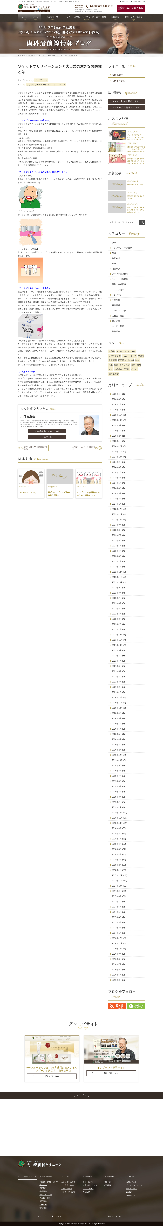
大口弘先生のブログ (69, 1182)
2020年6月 (117, 729)
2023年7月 (117, 535)
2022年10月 (117, 582)
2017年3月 (117, 922)
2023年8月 (117, 530)
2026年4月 (117, 394)
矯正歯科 (43, 1201)
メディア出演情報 (120, 274)
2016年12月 (117, 938)
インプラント (41, 80)
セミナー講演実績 (68, 1192)
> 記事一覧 (47, 437)
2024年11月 (117, 451)
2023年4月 (117, 551)
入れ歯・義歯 (118, 316)
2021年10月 (117, 645)
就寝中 (112, 351)
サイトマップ (124, 1)
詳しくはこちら (52, 1076)
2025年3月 (117, 431)
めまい (134, 369)
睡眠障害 (113, 360)
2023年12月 (117, 509)
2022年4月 (117, 614)
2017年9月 (117, 891)
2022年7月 (117, 598)
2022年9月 (117, 588)
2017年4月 (117, 917)
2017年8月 (117, 896)
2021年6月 (117, 666)
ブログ (66, 1176)
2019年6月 (117, 781)
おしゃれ (132, 351)
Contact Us (130, 1195)
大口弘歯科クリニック (28, 1177)
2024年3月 (117, 493)
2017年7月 (117, 901)
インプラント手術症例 (122, 248)
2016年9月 (117, 954)
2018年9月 (117, 828)
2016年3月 (117, 980)
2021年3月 (117, 682)
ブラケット (121, 351)
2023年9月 (117, 525)
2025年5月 (117, 425)
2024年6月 (117, 478)
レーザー (43, 1205)
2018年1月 (117, 870)
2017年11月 (117, 881)
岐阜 (114, 242)
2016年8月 (117, 959)
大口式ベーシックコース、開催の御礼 (83, 448)
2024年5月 (117, 483)
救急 (133, 365)
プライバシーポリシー (138, 1)
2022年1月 (117, 629)
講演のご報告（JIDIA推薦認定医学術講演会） (35, 448)
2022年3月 (117, 619)
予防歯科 (116, 300)
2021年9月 (117, 650)
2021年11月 (117, 640)
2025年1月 (117, 441)
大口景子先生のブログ (70, 1185)
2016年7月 (117, 964)
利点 (137, 360)
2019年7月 (117, 776)
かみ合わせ (125, 365)
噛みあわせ (114, 374)
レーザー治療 (118, 326)
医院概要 (88, 1176)
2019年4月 (117, 792)
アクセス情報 (88, 1182)
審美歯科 (116, 305)
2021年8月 (117, 656)
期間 (139, 365)
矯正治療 (116, 321)
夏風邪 (141, 356)
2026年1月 (117, 410)
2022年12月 (117, 572)
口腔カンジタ (115, 356)
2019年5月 (117, 786)
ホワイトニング (119, 310)
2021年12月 (117, 635)
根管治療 (116, 331)
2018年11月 (117, 818)
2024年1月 (117, 504)
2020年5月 (117, 734)
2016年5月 (117, 975)
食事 (114, 263)
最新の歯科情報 (119, 284)
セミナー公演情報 (120, 279)
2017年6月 (117, 907)
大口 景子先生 (118, 81)
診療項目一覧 (47, 1176)
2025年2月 (117, 436)
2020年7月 (117, 724)
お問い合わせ (131, 1182)
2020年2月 (117, 750)
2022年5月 (117, 608)
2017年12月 (117, 875)
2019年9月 (117, 765)
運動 (116, 365)
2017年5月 (117, 912)
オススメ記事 (118, 290)
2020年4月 (117, 739)
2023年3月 (117, 556)
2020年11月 (117, 703)
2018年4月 (117, 854)
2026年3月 (117, 399)
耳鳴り (127, 369)
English (129, 1192)
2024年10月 (117, 457)
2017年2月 (117, 928)
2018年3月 (117, 860)
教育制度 (108, 1185)
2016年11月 (117, 943)
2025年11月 (117, 415)
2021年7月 (117, 661)
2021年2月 (117, 687)
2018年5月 (117, 849)
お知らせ (116, 258)
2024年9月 (117, 462)
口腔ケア (116, 269)
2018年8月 (117, 833)
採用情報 (110, 1176)
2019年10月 (117, 760)
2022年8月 (117, 593)
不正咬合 (122, 360)
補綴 (114, 253)
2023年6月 (117, 540)
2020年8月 (117, 718)
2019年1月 (117, 807)
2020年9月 (117, 713)
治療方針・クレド (90, 1185)
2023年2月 (117, 561)
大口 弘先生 (117, 75)
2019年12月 (117, 755)
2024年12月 (117, 446)
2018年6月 (117, 844)
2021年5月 (117, 671)
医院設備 (86, 1192)
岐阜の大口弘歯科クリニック (81, 1224)
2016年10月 (117, 949)
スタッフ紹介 (88, 1189)
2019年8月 (117, 771)
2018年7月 (117, 839)
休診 (111, 369)
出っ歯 (131, 360)
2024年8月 (117, 467)
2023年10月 (117, 520)
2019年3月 (117, 797)
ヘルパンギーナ (129, 356)
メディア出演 (66, 1189)
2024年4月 (117, 488)
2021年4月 (117, 676)
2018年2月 (117, 865)
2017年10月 (117, 886)
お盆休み (118, 369)
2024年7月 (117, 472)
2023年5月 (117, 546)
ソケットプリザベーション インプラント (46, 84)
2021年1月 (117, 692)
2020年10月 (117, 708)
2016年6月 (117, 969)
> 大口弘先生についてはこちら (47, 431)
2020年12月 (117, 697)
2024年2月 (117, 499)
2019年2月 (117, 802)
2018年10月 (117, 823)
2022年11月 (117, 577)
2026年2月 (117, 404)
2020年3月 (117, 744)
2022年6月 (117, 603)
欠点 (111, 365)
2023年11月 (117, 514)
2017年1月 (117, 933)
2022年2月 (117, 624)
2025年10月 (117, 420)
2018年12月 (117, 813)
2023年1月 (117, 567)
